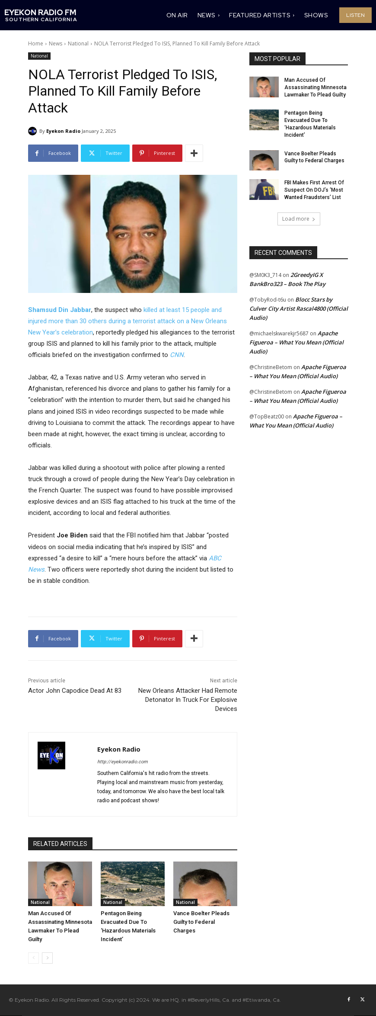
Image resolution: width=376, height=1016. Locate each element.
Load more (298, 218)
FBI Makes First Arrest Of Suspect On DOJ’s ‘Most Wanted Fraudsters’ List (314, 190)
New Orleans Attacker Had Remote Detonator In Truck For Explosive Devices (187, 700)
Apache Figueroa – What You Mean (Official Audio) (296, 342)
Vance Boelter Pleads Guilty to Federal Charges (201, 922)
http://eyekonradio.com (122, 762)
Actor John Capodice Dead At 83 (74, 690)
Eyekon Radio (63, 131)
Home (35, 43)
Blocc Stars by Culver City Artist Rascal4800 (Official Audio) (298, 309)
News (55, 43)
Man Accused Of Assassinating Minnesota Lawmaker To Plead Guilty (315, 87)
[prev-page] (33, 958)
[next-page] (47, 958)
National (78, 43)
